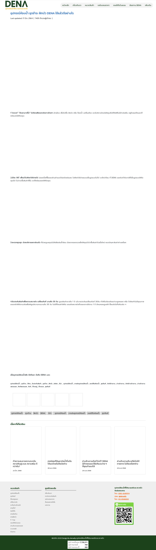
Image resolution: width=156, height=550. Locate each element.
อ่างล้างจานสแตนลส (16, 526)
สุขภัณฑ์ (12, 496)
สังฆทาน (12, 532)
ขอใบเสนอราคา (104, 5)
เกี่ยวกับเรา (77, 5)
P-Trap (12, 520)
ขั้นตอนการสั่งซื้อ (50, 502)
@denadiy (122, 496)
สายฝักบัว (13, 517)
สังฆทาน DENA (135, 5)
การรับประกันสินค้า (50, 496)
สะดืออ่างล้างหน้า (15, 505)
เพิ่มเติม (148, 5)
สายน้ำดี (12, 508)
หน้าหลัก (65, 5)
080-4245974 (123, 493)
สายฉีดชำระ (13, 514)
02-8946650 (123, 499)
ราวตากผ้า (13, 529)
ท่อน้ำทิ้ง (12, 511)
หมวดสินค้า (89, 5)
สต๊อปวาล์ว (13, 502)
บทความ (47, 505)
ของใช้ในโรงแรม (119, 5)
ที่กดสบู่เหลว (14, 499)
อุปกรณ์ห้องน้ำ (14, 493)
